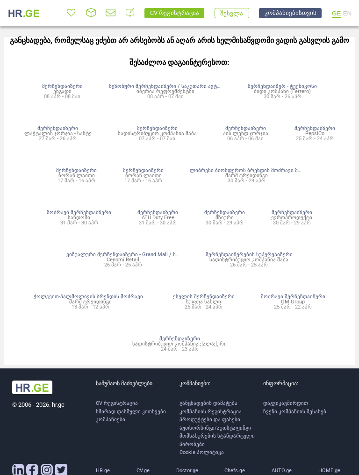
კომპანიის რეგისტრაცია (211, 412)
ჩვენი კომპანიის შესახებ (294, 412)
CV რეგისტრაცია (117, 403)
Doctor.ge (187, 471)
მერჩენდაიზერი (62, 86)
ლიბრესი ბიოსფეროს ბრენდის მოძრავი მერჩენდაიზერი (263, 170)
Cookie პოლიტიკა (202, 452)
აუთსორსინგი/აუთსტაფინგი (215, 428)
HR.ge (103, 471)
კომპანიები (110, 420)
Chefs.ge (234, 471)
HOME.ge (329, 471)
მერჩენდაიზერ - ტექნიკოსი (282, 86)
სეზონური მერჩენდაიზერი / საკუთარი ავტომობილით (177, 86)
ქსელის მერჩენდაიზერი (204, 296)
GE (336, 13)
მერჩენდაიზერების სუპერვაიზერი (249, 254)
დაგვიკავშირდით (285, 403)
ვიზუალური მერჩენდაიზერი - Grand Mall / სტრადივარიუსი (140, 254)
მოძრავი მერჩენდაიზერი (79, 212)
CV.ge (143, 471)
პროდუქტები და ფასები (210, 420)
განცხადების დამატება (208, 403)
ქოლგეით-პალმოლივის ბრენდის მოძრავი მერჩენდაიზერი (109, 296)
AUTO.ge (282, 471)
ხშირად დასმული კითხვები (131, 412)
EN (347, 13)
